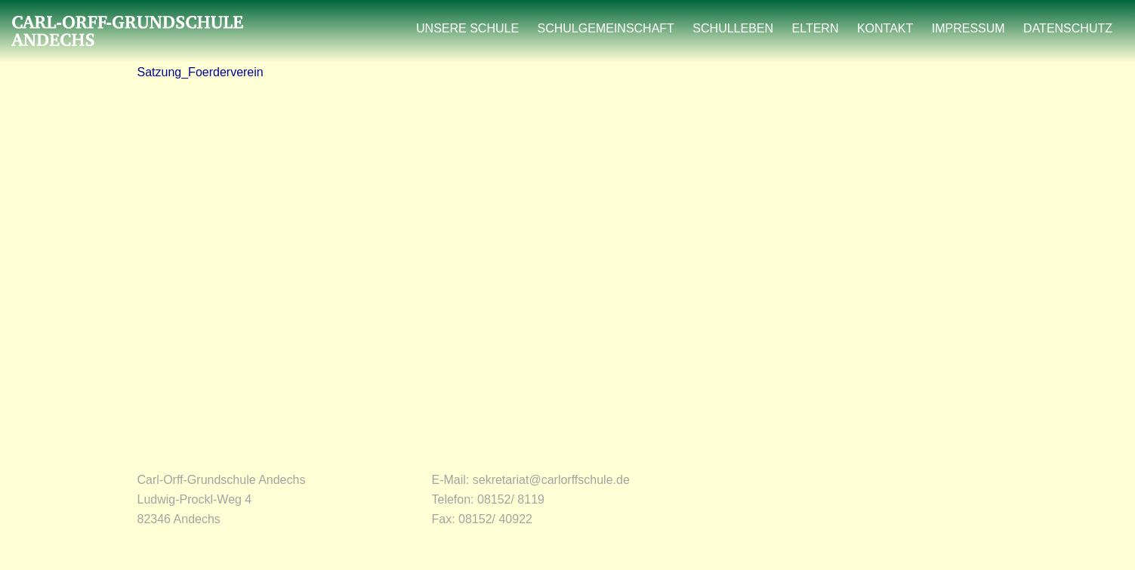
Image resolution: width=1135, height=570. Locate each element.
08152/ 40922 (495, 519)
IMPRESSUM (968, 28)
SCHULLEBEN (732, 28)
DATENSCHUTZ (1067, 28)
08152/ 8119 (510, 499)
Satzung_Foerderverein (200, 72)
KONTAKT (885, 28)
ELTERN (815, 28)
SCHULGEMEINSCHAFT (606, 28)
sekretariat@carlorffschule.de (551, 479)
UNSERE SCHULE (467, 28)
